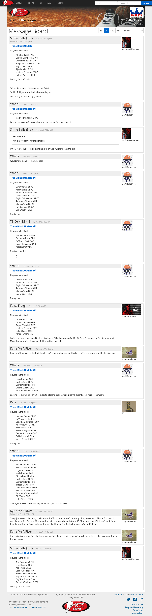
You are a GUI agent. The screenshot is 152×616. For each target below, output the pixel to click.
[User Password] (129, 3)
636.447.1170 (137, 594)
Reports (31, 3)
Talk (41, 3)
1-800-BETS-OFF (37, 607)
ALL (119, 31)
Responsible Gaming (134, 607)
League (20, 3)
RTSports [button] (60, 3)
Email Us (118, 594)
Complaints (138, 610)
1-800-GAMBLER (20, 607)
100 (112, 31)
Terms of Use (137, 604)
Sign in (146, 3)
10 (101, 31)
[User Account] (106, 3)
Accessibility (137, 613)
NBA (50, 3)
